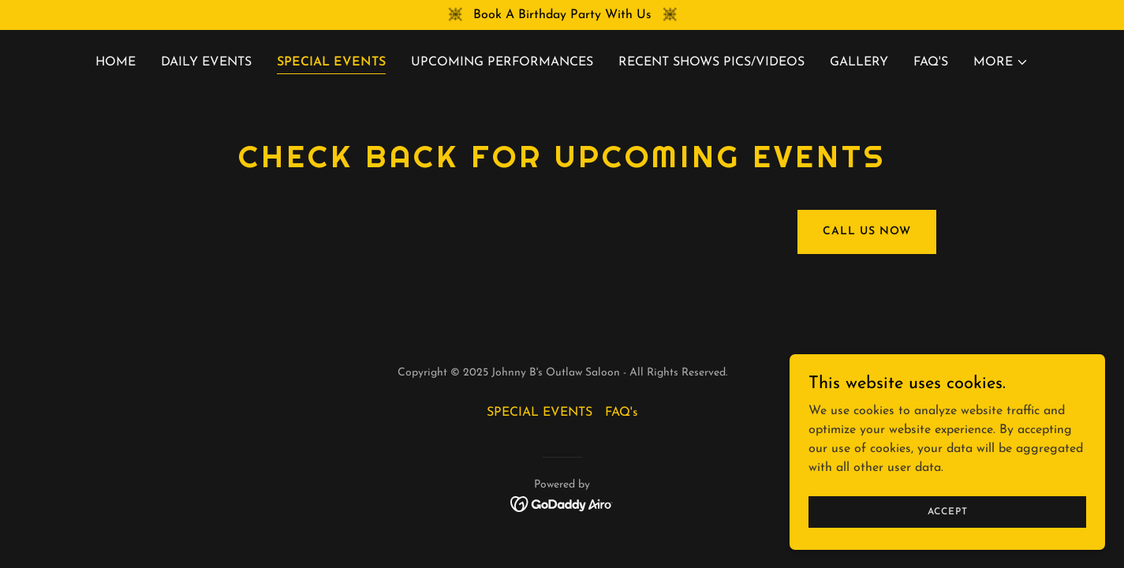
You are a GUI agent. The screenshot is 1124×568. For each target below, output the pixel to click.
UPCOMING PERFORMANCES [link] (502, 62)
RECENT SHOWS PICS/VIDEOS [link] (711, 62)
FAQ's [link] (930, 62)
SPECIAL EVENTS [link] (331, 62)
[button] (1001, 62)
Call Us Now (867, 231)
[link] (562, 503)
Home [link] (115, 62)
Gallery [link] (859, 62)
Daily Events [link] (206, 62)
